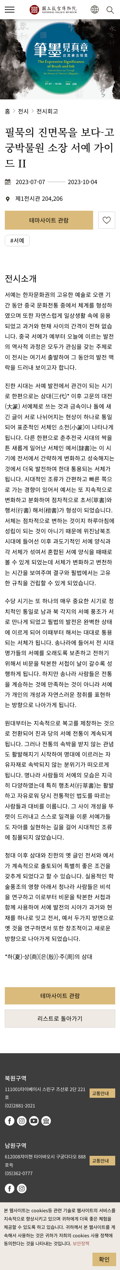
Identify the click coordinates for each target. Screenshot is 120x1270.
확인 (104, 1259)
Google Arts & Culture (46, 1121)
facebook (9, 1121)
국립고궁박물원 (52, 9)
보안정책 (81, 1243)
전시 (23, 111)
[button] (94, 10)
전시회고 (47, 111)
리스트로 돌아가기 (60, 1018)
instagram (22, 1121)
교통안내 (100, 1093)
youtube (34, 1121)
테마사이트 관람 (49, 220)
